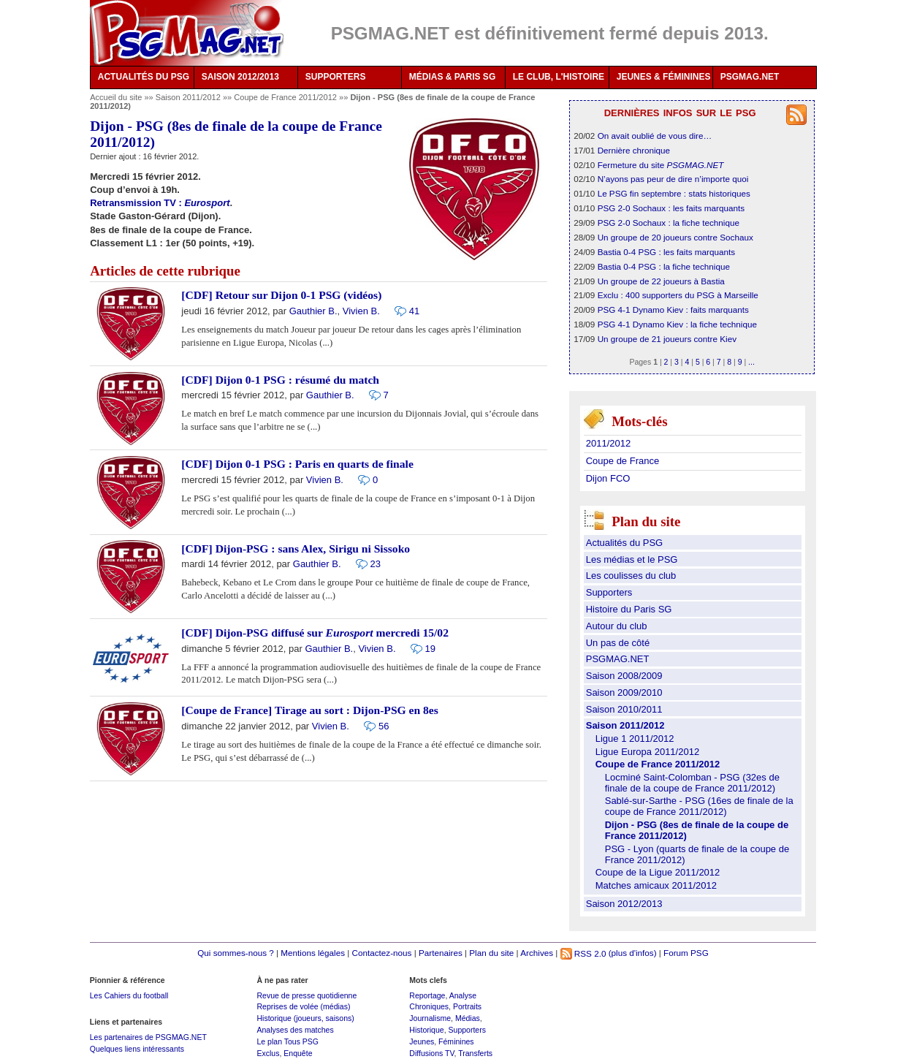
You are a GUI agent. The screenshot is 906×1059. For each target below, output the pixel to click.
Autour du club (616, 625)
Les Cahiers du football (129, 995)
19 (430, 648)
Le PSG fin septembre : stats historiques (674, 193)
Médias (467, 1018)
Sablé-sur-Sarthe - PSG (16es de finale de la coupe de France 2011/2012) (699, 806)
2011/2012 (608, 443)
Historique (426, 1029)
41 (414, 310)
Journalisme (430, 1018)
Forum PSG (686, 953)
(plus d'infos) (633, 953)
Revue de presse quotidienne (306, 995)
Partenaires (440, 953)
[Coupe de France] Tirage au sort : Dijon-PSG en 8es (309, 710)
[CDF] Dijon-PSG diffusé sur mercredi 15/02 (315, 632)
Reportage (427, 995)
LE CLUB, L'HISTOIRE (558, 77)
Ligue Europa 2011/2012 (647, 751)
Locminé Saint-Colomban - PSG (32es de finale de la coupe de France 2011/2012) (692, 783)
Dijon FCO (608, 478)
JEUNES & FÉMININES (664, 77)
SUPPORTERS (335, 77)
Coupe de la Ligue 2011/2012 (657, 872)
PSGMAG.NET (750, 77)
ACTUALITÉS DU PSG (143, 77)
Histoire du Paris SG (629, 609)
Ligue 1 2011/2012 (634, 738)
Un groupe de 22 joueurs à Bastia (661, 281)
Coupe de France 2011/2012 (286, 97)
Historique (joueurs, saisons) (305, 1018)
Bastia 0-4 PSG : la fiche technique (664, 266)
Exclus (267, 1053)
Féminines (456, 1041)
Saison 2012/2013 (624, 903)
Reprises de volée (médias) (303, 1006)
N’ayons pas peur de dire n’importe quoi (673, 178)
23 (375, 563)
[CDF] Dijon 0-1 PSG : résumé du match (280, 379)
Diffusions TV (431, 1053)
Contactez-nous (382, 953)
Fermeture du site (661, 165)
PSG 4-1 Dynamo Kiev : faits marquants (673, 309)
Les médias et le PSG (632, 559)
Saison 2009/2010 (624, 692)
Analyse (462, 995)
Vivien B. (361, 310)
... (751, 361)
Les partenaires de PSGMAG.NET (148, 1037)
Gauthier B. (313, 310)
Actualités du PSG (624, 542)
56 (383, 726)
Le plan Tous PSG (287, 1041)
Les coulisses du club (631, 575)
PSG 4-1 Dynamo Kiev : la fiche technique (677, 324)
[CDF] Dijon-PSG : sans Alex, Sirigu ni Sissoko (295, 548)
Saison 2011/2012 (189, 97)
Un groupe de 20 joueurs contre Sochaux (675, 237)
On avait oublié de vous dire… (655, 135)
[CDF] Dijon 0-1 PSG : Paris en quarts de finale (297, 464)
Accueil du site (116, 97)
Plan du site (491, 953)
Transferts (475, 1053)
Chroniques (429, 1006)
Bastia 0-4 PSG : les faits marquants (666, 252)
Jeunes (421, 1041)
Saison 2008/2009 (624, 675)
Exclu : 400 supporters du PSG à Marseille (678, 295)
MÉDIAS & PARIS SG (452, 77)
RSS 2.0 (583, 953)
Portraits (467, 1006)
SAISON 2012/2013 (240, 77)
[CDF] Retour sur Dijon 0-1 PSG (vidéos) (281, 295)
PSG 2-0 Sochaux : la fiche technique (668, 222)
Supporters (609, 592)
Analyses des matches (294, 1029)
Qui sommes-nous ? (235, 953)
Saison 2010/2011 (624, 709)
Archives (536, 953)
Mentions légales (313, 953)
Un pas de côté (618, 642)
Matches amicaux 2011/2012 (656, 885)
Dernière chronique (634, 150)
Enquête (297, 1053)
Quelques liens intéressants (137, 1048)
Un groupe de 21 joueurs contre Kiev (667, 338)
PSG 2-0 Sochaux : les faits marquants (671, 208)
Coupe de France (622, 460)
